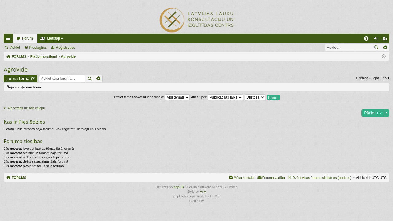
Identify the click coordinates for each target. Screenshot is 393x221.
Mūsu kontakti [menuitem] (244, 178)
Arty (203, 191)
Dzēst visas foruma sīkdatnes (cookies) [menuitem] (322, 178)
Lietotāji (53, 38)
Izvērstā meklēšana (385, 47)
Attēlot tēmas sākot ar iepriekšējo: (151, 97)
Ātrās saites (9, 39)
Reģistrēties (65, 47)
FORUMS (19, 178)
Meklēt (14, 47)
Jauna (17, 78)
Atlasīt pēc (217, 97)
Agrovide (16, 69)
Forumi (27, 38)
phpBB (179, 187)
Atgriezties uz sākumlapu (26, 108)
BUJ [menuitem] (368, 39)
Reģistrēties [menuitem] (386, 39)
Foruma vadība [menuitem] (273, 178)
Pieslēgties (38, 47)
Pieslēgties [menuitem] (377, 39)
